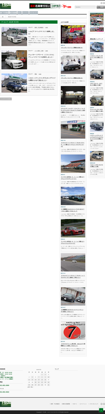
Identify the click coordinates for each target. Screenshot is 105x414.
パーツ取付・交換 (39, 50)
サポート (19, 12)
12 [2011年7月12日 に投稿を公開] (32, 379)
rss (102, 3)
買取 (36, 74)
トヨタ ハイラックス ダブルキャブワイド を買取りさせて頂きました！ (42, 79)
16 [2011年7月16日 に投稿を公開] (45, 379)
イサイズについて (33, 12)
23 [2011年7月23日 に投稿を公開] (45, 382)
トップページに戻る (5, 98)
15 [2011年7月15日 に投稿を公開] (42, 379)
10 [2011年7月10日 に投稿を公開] (48, 377)
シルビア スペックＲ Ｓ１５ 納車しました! (41, 33)
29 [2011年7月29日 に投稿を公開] (42, 384)
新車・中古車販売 (4, 12)
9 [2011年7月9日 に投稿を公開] (45, 377)
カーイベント (25, 12)
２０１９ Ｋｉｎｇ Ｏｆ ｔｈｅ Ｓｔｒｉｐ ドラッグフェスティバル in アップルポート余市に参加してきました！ (73, 110)
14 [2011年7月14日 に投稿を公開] (38, 379)
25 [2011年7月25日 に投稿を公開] (29, 384)
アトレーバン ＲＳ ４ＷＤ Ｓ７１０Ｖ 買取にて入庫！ (96, 110)
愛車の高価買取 (13, 12)
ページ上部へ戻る (101, 410)
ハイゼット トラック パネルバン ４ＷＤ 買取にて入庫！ (96, 57)
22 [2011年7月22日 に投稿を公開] (42, 382)
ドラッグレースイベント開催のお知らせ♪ (72, 47)
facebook (104, 3)
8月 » (32, 386)
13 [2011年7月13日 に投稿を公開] (35, 379)
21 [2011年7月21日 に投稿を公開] (38, 382)
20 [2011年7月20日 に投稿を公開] (35, 382)
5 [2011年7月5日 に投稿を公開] (32, 377)
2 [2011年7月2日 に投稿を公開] (45, 374)
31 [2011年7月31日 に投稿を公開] (48, 384)
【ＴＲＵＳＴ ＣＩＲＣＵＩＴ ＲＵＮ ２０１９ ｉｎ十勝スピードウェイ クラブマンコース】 (72, 144)
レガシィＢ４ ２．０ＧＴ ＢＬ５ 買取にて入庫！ (96, 84)
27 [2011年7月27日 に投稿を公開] (35, 384)
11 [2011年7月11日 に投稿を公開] (29, 379)
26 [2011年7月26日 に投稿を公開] (32, 384)
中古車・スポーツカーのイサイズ (51, 412)
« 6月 (28, 386)
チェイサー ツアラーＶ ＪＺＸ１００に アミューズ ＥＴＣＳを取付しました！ (41, 56)
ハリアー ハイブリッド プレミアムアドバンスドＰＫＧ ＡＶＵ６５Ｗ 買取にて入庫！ (96, 138)
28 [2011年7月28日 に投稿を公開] (38, 384)
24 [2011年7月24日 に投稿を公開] (48, 382)
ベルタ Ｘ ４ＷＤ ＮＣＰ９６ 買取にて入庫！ (96, 165)
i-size (46, 27)
